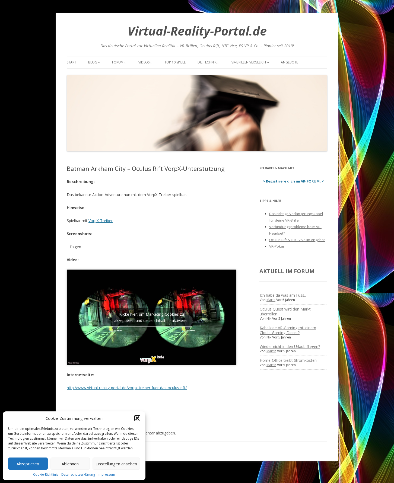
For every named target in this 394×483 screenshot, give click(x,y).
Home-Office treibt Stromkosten (288, 360)
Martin (271, 351)
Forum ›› (119, 62)
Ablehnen (70, 463)
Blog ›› (94, 62)
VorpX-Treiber (100, 220)
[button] (137, 418)
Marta (270, 300)
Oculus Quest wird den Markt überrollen (285, 311)
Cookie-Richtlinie (46, 474)
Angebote (289, 62)
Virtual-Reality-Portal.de (197, 31)
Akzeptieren (28, 463)
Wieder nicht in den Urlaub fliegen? (290, 346)
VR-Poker (276, 246)
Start (71, 62)
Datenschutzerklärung (78, 474)
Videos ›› (145, 62)
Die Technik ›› (209, 62)
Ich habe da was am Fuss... (283, 295)
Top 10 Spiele (175, 62)
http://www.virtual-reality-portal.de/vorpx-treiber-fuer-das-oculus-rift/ (127, 387)
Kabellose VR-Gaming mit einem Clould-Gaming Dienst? (288, 330)
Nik (268, 318)
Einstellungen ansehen (116, 463)
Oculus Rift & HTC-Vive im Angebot (297, 239)
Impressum (106, 474)
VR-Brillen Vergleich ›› (250, 62)
